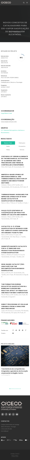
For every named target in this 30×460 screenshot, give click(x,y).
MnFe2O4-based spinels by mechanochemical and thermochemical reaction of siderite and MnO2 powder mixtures (14, 179)
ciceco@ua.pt (4, 431)
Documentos (22, 146)
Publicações (22, 143)
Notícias (22, 149)
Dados (8, 146)
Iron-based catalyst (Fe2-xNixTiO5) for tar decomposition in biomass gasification (13, 267)
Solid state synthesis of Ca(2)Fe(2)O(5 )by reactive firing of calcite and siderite (14, 213)
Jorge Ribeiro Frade (6, 113)
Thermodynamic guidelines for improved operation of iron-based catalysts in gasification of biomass (14, 198)
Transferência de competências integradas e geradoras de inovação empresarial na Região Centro (14, 371)
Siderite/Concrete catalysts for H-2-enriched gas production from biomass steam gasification (14, 249)
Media (8, 149)
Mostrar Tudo (8, 143)
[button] (11, 388)
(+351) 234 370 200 (6, 429)
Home (10, 32)
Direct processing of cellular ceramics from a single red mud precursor (14, 306)
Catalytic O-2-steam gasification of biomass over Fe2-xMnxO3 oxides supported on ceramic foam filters (14, 229)
